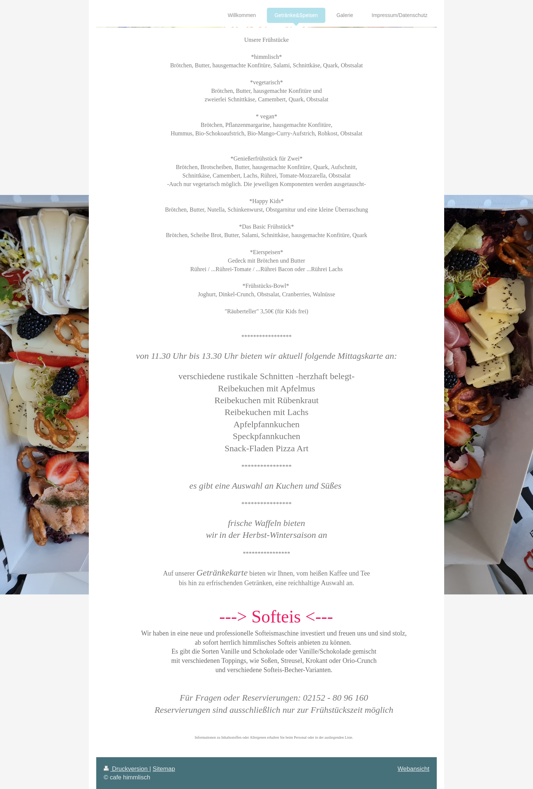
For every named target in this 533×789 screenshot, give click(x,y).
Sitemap (163, 768)
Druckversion (126, 768)
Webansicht (413, 768)
